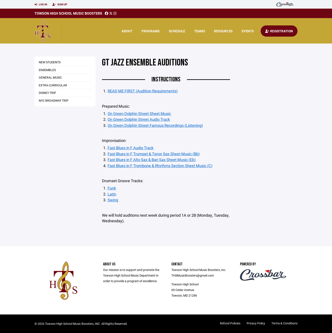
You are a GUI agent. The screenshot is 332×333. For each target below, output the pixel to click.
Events (248, 31)
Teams (199, 31)
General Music (50, 77)
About (127, 31)
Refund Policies (230, 323)
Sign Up (59, 4)
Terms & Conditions (284, 323)
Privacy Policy (256, 323)
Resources (223, 31)
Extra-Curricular (53, 85)
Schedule (177, 31)
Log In (40, 4)
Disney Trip (47, 93)
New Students (50, 62)
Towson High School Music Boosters (68, 13)
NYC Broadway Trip (53, 100)
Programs (151, 31)
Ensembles (47, 70)
